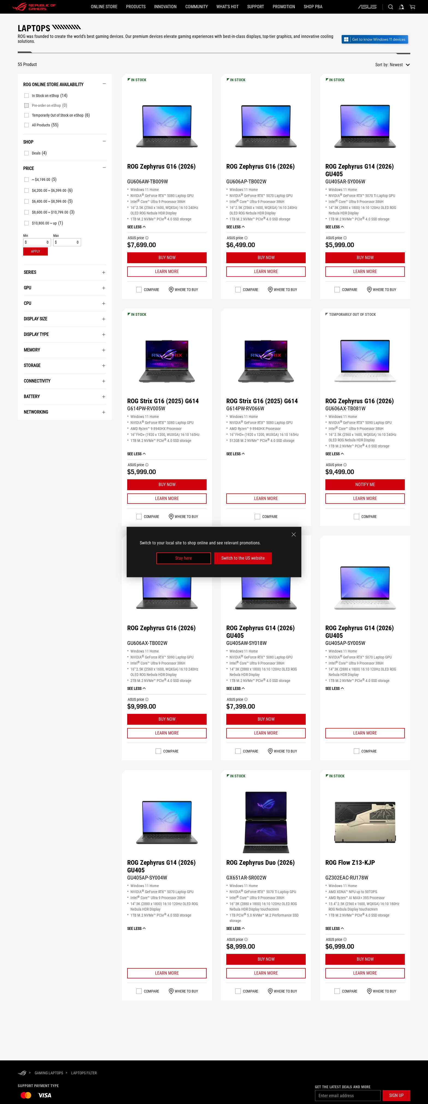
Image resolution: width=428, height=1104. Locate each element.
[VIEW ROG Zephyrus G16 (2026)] (167, 126)
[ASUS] (367, 6)
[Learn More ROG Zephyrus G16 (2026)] (167, 271)
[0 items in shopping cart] (412, 7)
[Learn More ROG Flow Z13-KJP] (365, 973)
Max (56, 236)
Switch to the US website (243, 558)
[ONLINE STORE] (104, 7)
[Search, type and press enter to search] (390, 6)
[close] (293, 534)
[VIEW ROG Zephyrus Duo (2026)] (266, 822)
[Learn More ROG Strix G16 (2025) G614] (167, 498)
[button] (135, 7)
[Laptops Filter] (84, 1073)
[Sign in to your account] (401, 7)
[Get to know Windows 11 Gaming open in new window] (375, 40)
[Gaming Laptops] (49, 1073)
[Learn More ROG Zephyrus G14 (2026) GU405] (365, 271)
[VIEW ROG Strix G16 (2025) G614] (167, 361)
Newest (396, 64)
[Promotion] (284, 7)
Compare (151, 289)
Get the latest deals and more (342, 1087)
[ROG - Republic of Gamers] (34, 7)
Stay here (183, 558)
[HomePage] (22, 1073)
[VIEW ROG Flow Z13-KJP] (365, 822)
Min (25, 236)
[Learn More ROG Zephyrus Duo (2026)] (266, 973)
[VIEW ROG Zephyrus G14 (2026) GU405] (365, 126)
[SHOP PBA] (313, 7)
